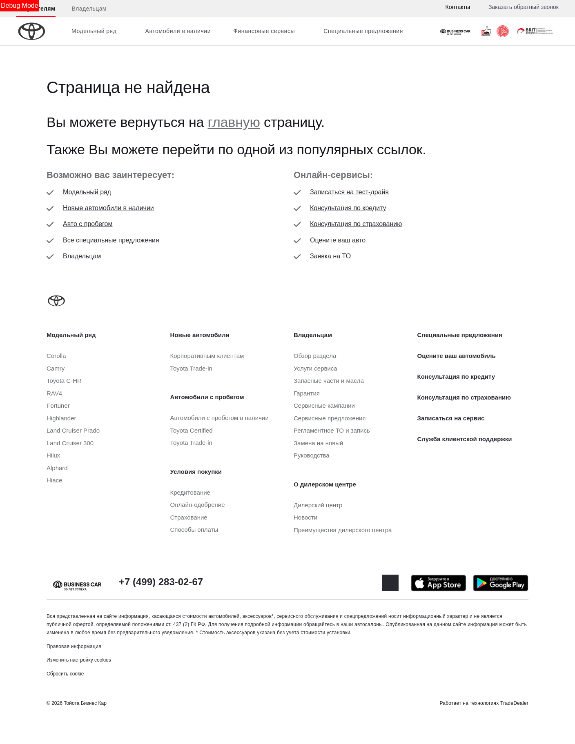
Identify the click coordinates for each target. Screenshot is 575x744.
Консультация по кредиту (348, 207)
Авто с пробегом (87, 223)
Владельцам (89, 8)
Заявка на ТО (330, 256)
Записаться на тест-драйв (349, 192)
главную (234, 122)
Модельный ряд (87, 192)
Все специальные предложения (111, 240)
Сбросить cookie (65, 674)
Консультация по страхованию (356, 223)
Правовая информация (74, 646)
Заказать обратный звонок (523, 7)
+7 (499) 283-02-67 (161, 581)
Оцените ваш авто (338, 240)
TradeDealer (514, 703)
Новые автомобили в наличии (108, 207)
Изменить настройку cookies (79, 660)
